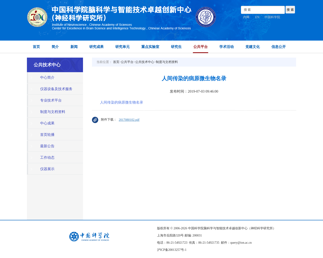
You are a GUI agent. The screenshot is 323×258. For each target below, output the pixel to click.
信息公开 (278, 47)
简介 (55, 47)
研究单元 (122, 47)
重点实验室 (150, 47)
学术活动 (226, 47)
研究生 (176, 47)
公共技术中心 (144, 62)
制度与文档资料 (167, 62)
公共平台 (200, 47)
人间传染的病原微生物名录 (121, 102)
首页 (36, 47)
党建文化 (252, 47)
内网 (246, 17)
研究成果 (96, 47)
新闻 (74, 47)
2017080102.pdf (129, 119)
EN (257, 17)
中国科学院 (272, 17)
